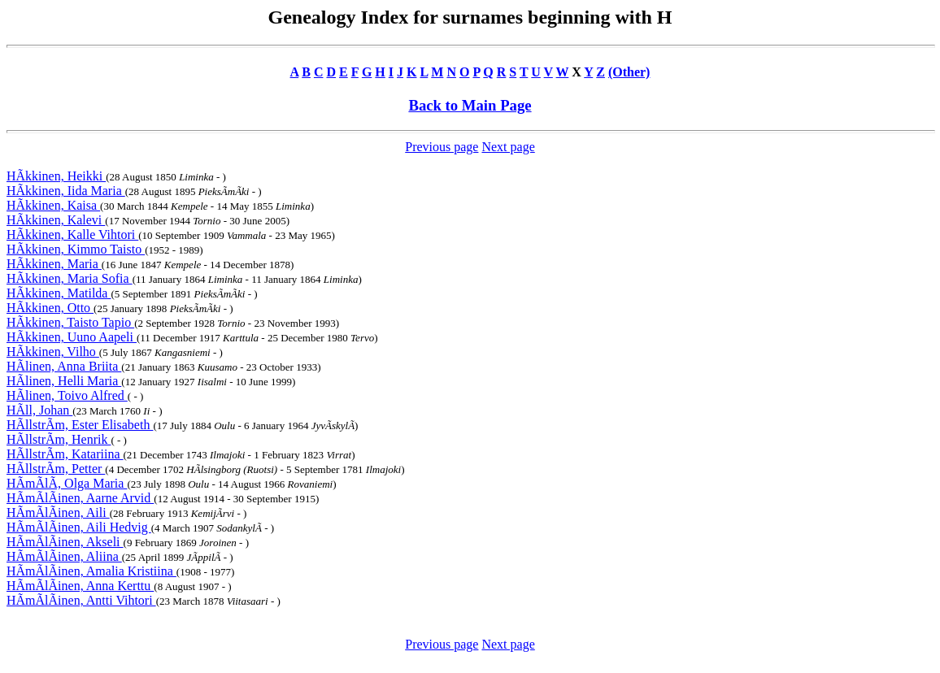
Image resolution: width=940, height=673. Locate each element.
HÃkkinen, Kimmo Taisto (76, 249)
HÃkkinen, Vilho (53, 351)
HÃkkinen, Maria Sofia (70, 278)
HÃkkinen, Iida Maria (66, 191)
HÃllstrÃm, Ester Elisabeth (80, 425)
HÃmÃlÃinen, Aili (58, 512)
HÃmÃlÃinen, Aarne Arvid (80, 498)
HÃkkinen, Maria (54, 264)
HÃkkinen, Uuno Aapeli (72, 337)
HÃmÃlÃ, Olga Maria (67, 483)
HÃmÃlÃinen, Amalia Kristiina (91, 571)
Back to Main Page (469, 105)
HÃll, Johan (39, 410)
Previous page (441, 147)
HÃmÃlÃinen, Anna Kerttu (80, 586)
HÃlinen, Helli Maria (64, 381)
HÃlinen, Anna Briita (64, 366)
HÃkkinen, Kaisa (53, 205)
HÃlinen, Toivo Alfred (67, 395)
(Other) (629, 72)
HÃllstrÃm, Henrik (59, 439)
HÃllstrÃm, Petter (56, 468)
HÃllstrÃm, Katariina (65, 454)
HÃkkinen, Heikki (56, 176)
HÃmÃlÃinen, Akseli (65, 542)
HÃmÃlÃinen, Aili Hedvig (79, 527)
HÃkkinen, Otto (50, 308)
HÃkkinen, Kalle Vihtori (72, 234)
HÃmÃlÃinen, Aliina (64, 556)
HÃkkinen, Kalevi (56, 220)
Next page (507, 147)
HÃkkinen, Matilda (59, 293)
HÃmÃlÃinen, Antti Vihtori (81, 600)
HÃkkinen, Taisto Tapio (70, 322)
